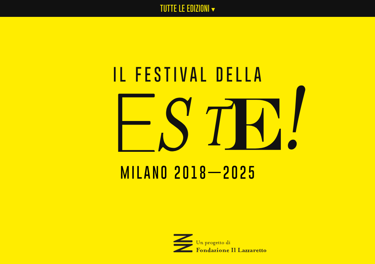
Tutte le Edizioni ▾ (187, 8)
